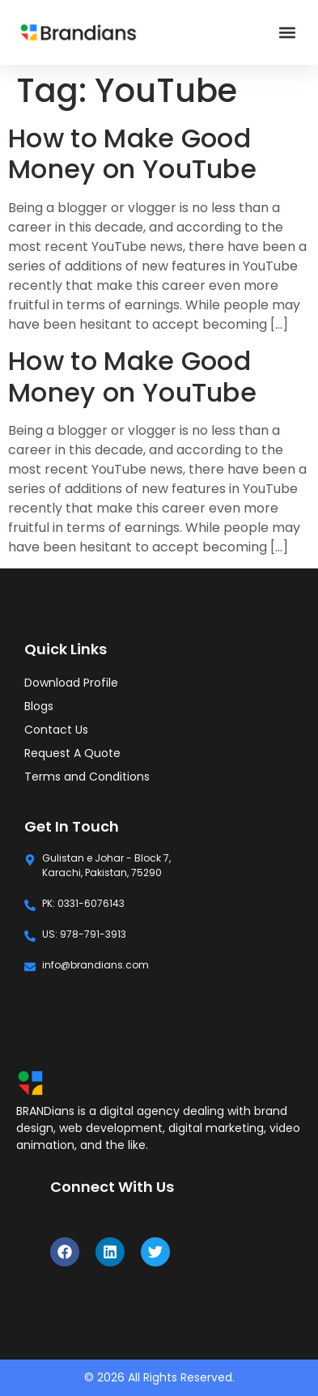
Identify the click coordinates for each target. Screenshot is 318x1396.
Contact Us (56, 729)
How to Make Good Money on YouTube (132, 153)
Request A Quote (72, 753)
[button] (286, 32)
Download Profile (71, 683)
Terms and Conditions (87, 776)
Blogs (38, 706)
